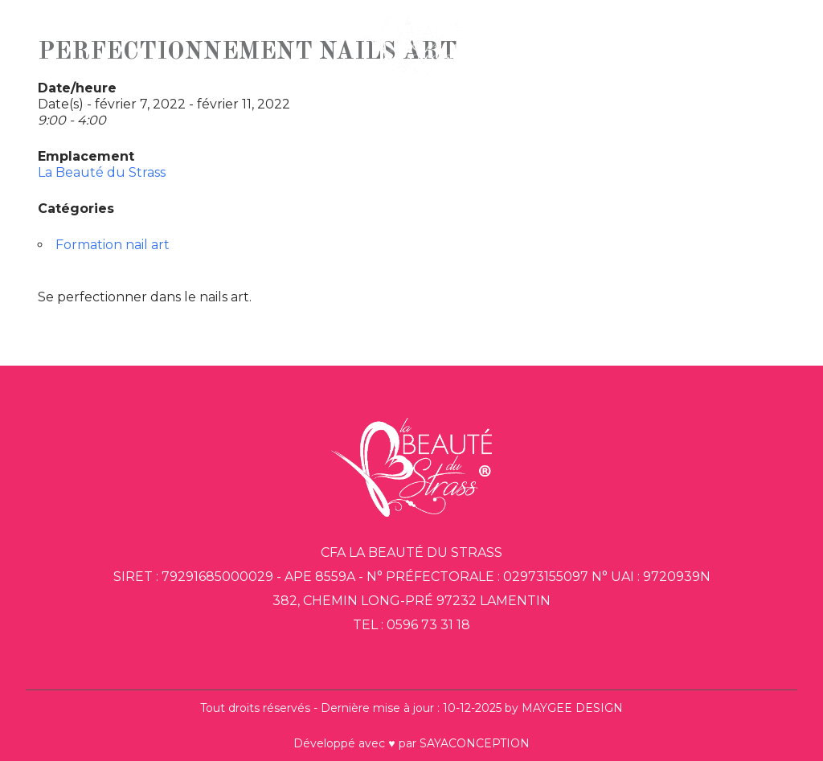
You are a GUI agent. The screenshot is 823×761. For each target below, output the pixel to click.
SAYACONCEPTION (475, 743)
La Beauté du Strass (102, 172)
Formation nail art (112, 244)
